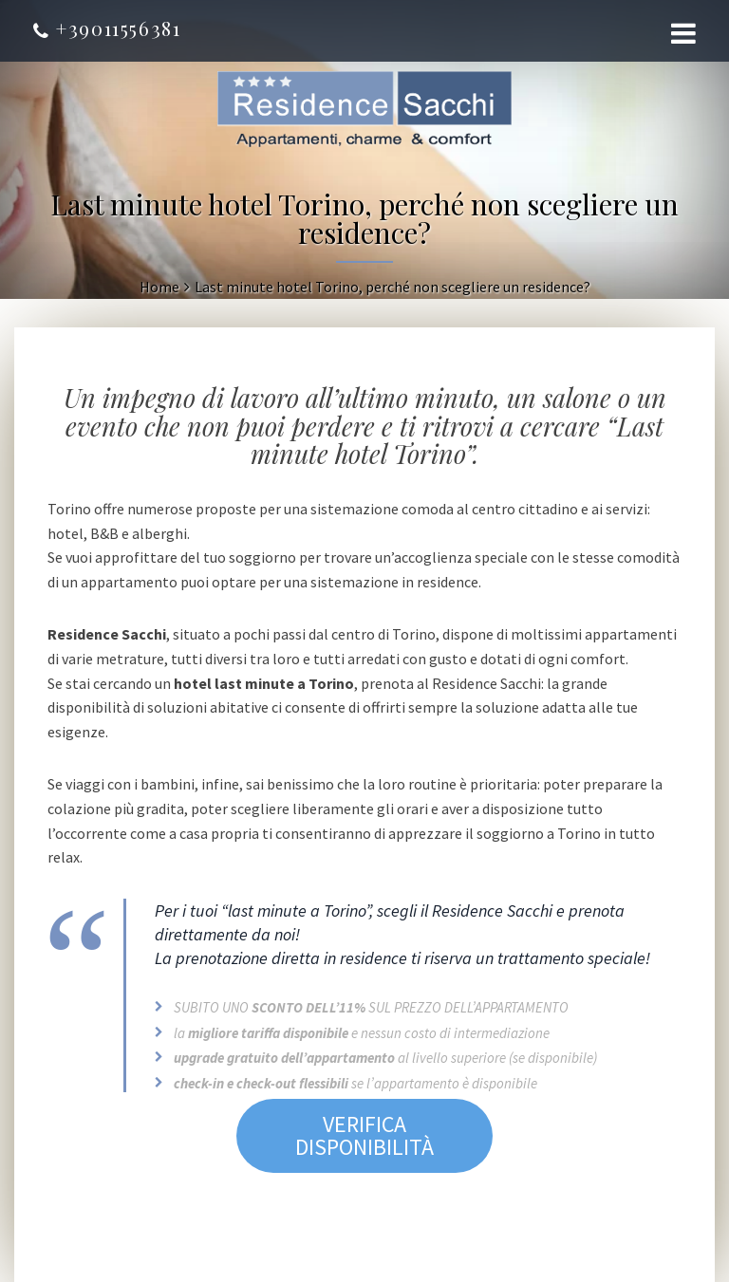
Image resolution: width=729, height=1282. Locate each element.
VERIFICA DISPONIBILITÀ (364, 1135)
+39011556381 (106, 28)
